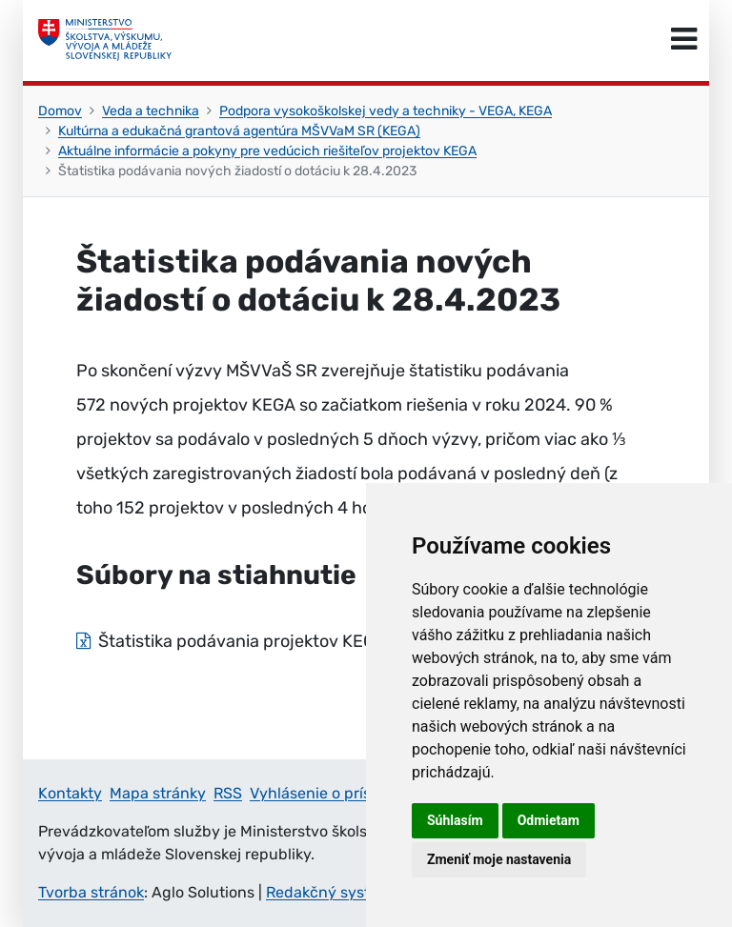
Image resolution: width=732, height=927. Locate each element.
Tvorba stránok (91, 892)
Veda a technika (150, 111)
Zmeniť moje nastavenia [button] (499, 859)
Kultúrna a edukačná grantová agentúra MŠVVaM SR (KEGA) (239, 131)
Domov (60, 111)
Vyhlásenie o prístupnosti (340, 793)
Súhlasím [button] (455, 820)
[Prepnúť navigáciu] (684, 40)
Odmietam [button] (549, 820)
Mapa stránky (158, 793)
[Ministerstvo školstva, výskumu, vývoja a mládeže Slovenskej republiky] (105, 40)
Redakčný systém (329, 892)
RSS (228, 793)
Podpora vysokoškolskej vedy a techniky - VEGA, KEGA (385, 111)
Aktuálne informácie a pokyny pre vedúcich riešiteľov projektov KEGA (267, 151)
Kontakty (70, 793)
